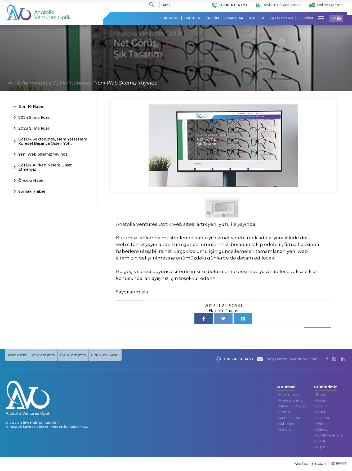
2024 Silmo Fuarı (31, 117)
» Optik (320, 442)
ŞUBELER (256, 18)
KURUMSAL (170, 18)
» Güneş (320, 430)
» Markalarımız (289, 419)
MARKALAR (234, 18)
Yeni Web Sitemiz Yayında (126, 83)
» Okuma (321, 419)
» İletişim (284, 430)
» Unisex (320, 424)
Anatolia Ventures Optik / (38, 83)
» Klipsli (320, 448)
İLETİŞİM (305, 18)
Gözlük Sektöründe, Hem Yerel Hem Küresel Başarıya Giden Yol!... (50, 141)
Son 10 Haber (29, 106)
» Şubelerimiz (288, 424)
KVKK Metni (17, 355)
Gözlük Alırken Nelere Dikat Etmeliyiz (42, 167)
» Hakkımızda (288, 395)
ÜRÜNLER (192, 18)
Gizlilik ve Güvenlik (113, 355)
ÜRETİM (212, 18)
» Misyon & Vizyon (291, 407)
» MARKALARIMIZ (328, 436)
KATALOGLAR (281, 18)
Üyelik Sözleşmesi (80, 355)
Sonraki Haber (29, 191)
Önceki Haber (29, 180)
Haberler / (82, 83)
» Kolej (319, 413)
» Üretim (284, 413)
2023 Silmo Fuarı (31, 128)
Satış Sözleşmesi (46, 355)
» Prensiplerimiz (290, 401)
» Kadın (320, 401)
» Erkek (320, 395)
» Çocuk (320, 407)
